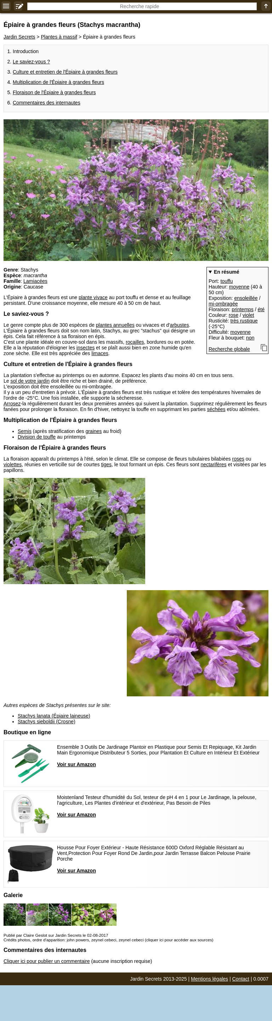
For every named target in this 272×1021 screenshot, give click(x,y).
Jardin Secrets (19, 37)
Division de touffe (37, 437)
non (250, 338)
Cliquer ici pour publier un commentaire (47, 961)
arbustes (179, 325)
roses (238, 459)
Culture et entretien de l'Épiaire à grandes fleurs (65, 72)
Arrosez (12, 403)
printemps (242, 309)
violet (248, 315)
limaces (99, 353)
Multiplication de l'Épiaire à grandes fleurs (58, 82)
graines (93, 431)
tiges (106, 464)
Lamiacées (35, 281)
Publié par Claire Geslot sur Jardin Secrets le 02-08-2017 (56, 935)
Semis (25, 431)
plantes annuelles (115, 325)
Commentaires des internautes (46, 102)
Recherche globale (229, 349)
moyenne (239, 287)
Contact (240, 979)
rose (233, 315)
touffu (226, 281)
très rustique (243, 321)
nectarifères (213, 464)
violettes (13, 464)
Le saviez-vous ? (31, 61)
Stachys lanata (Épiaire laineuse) (54, 716)
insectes (85, 347)
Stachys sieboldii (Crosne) (46, 721)
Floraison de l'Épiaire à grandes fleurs (54, 92)
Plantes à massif (59, 37)
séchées (216, 409)
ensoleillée (245, 298)
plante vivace (93, 297)
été (261, 309)
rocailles (135, 342)
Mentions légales (209, 979)
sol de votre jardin (30, 381)
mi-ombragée (223, 304)
